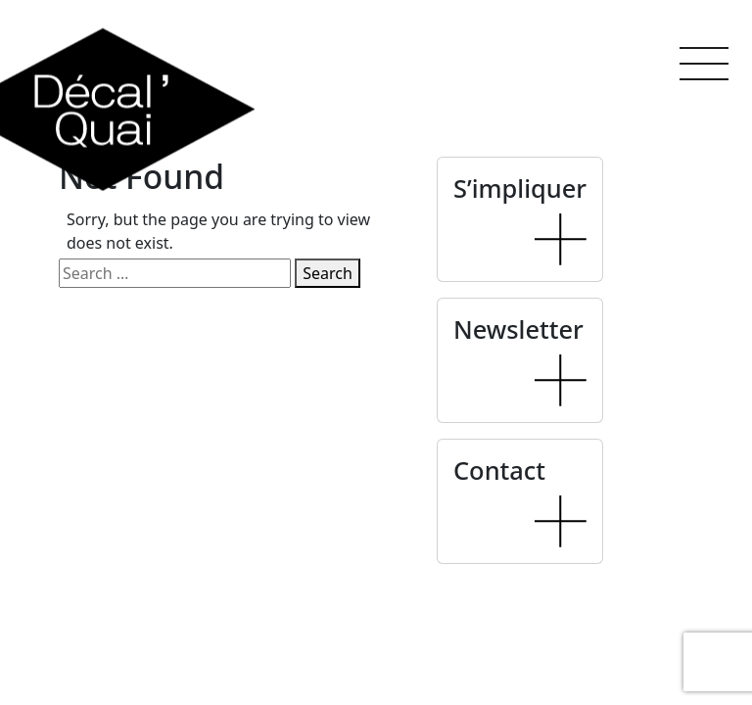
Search (327, 273)
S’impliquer (520, 188)
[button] (704, 63)
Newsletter (518, 329)
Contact (499, 470)
